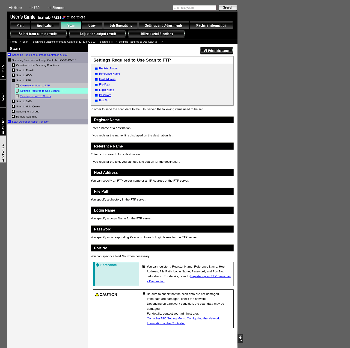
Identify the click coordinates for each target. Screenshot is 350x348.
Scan (25, 41)
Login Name (106, 89)
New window (3, 121)
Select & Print (3, 149)
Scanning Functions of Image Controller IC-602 (40, 54)
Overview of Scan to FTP (35, 85)
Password (105, 95)
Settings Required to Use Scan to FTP (42, 90)
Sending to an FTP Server (35, 96)
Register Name (108, 68)
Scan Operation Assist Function (30, 121)
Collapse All (3, 93)
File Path (104, 84)
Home (15, 7)
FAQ (35, 7)
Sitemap (57, 7)
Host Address (107, 79)
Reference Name (109, 73)
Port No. (104, 100)
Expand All (3, 65)
